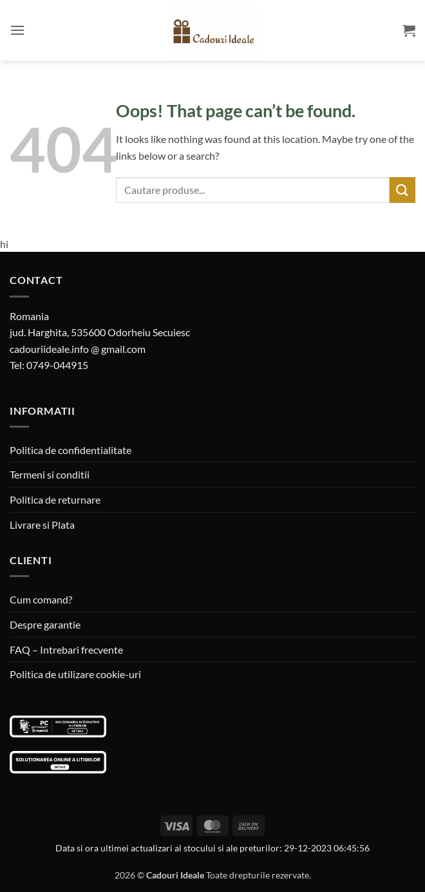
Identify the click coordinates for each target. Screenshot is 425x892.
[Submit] (402, 189)
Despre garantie (45, 624)
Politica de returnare (55, 499)
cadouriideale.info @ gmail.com (78, 349)
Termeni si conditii (50, 474)
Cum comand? (41, 599)
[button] (17, 30)
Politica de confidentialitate (70, 450)
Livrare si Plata (42, 524)
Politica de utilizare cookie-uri (75, 674)
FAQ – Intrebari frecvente (66, 649)
